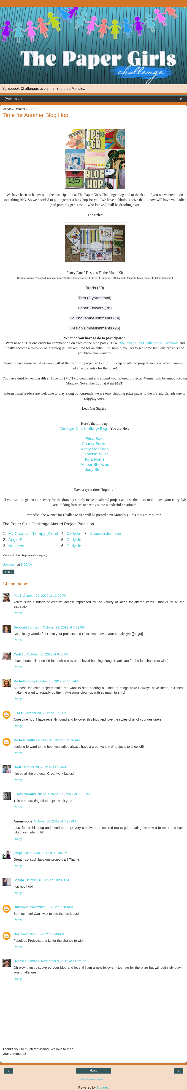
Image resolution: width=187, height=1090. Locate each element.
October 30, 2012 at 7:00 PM (69, 794)
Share (8, 571)
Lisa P (18, 713)
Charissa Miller (94, 454)
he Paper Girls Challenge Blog (84, 428)
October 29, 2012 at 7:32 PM (64, 627)
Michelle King (24, 681)
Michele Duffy (24, 740)
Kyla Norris (94, 459)
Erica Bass (94, 438)
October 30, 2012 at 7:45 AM (57, 681)
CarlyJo (73, 533)
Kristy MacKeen (95, 449)
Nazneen (16, 546)
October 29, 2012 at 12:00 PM (45, 595)
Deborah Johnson (105, 533)
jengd (18, 853)
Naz (16, 934)
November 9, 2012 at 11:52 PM (63, 961)
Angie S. (15, 539)
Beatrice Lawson (27, 961)
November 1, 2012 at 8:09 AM (51, 907)
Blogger (102, 1087)
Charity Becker (95, 443)
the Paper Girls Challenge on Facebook (149, 343)
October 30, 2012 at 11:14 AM (44, 767)
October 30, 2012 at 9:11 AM (45, 713)
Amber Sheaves (95, 464)
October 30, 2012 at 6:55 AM (48, 654)
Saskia (19, 880)
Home (93, 1070)
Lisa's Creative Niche (30, 794)
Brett (17, 767)
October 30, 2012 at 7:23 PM (55, 821)
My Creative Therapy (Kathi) (33, 533)
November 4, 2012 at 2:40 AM (42, 934)
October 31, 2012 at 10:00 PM (47, 880)
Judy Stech (95, 469)
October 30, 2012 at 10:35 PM (45, 853)
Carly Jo (74, 539)
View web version (93, 1079)
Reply (18, 613)
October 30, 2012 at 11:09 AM (58, 740)
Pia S (18, 595)
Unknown (21, 907)
